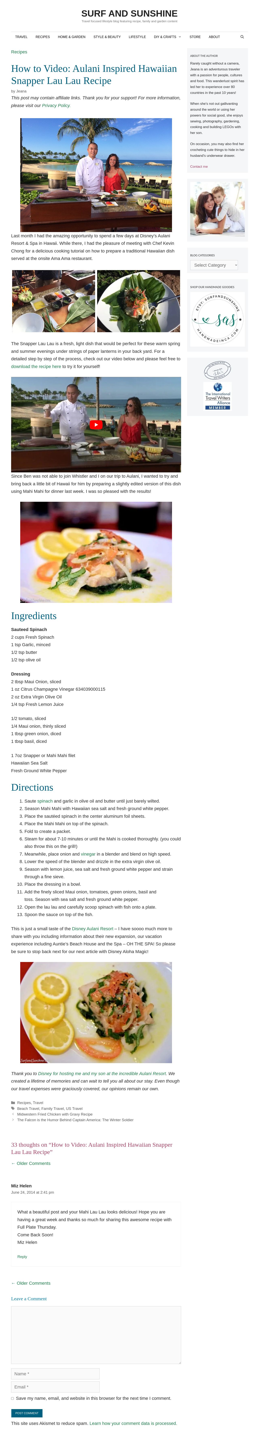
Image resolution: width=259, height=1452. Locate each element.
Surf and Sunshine (129, 13)
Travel (21, 37)
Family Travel (52, 1108)
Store (195, 37)
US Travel (74, 1108)
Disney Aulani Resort (92, 928)
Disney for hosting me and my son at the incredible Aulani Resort (102, 1073)
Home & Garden (71, 37)
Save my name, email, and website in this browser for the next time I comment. (93, 1398)
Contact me (199, 167)
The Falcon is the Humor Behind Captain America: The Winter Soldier (75, 1120)
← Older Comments (30, 1163)
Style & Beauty (107, 37)
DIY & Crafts (170, 37)
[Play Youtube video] (96, 424)
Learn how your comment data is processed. (133, 1423)
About (214, 37)
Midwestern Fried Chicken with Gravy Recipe (55, 1114)
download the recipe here (36, 366)
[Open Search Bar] (242, 37)
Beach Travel (28, 1108)
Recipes (43, 37)
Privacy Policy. (56, 105)
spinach (45, 801)
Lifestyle (137, 37)
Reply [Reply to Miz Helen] (22, 1257)
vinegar (88, 854)
